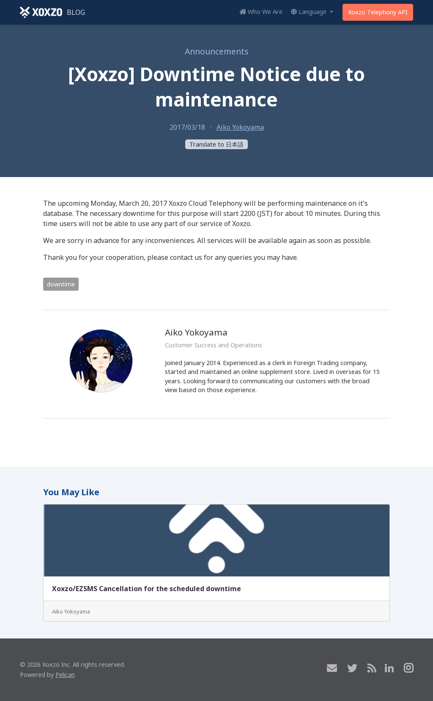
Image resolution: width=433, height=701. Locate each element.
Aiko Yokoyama (240, 127)
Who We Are (260, 12)
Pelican (65, 675)
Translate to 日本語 (216, 144)
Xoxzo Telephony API (378, 12)
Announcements (217, 51)
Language (309, 12)
